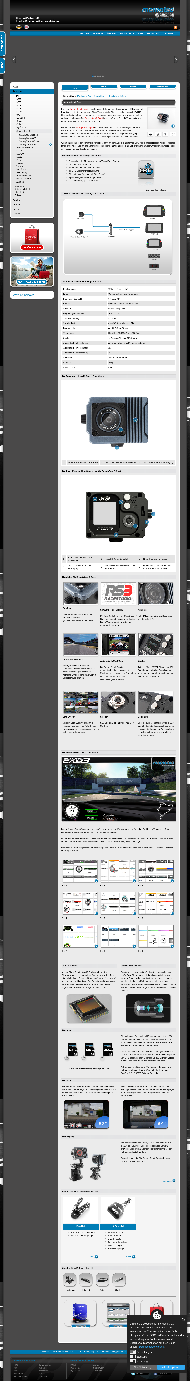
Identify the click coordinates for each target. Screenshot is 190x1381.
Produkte (17, 91)
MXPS (19, 150)
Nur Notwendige (143, 1367)
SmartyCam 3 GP (27, 138)
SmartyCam (98, 1368)
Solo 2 (19, 124)
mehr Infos (169, 1181)
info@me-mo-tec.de (120, 1352)
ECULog (20, 118)
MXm (19, 111)
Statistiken (139, 1356)
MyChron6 (21, 127)
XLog (19, 121)
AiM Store (97, 1371)
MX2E (19, 157)
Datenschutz (153, 33)
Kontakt (139, 33)
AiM (17, 95)
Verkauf (16, 213)
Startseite (84, 33)
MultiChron (21, 169)
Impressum (168, 33)
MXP (18, 105)
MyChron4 (75, 1371)
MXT (18, 99)
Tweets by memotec (22, 295)
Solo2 (42, 1368)
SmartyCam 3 (23, 131)
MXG (18, 102)
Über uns (111, 33)
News (15, 87)
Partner (16, 204)
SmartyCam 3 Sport (28, 144)
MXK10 (20, 154)
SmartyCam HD (21, 1377)
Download (98, 33)
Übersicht (19, 192)
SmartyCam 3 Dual (28, 135)
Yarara (19, 166)
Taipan (19, 163)
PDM (18, 160)
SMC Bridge (22, 172)
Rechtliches (125, 33)
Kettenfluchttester (23, 189)
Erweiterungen (23, 175)
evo (18, 115)
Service (16, 200)
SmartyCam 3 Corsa (29, 141)
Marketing (139, 1361)
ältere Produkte (23, 178)
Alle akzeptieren (171, 1367)
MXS (18, 108)
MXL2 (73, 1365)
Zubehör (20, 182)
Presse (16, 209)
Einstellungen (141, 1352)
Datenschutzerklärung (151, 1346)
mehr (93, 1256)
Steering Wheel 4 (24, 147)
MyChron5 (18, 1374)
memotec (19, 186)
